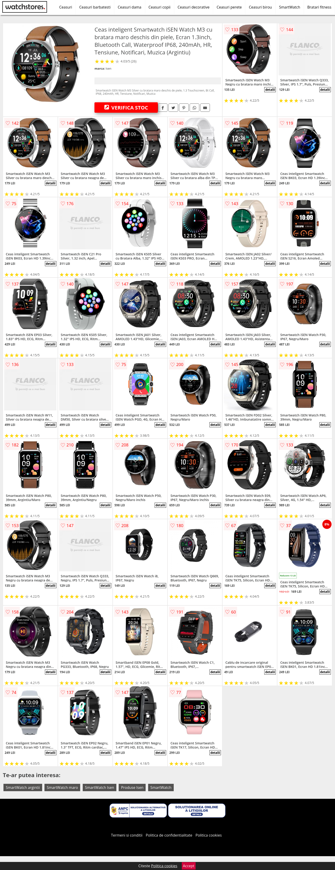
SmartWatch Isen (99, 787)
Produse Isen (132, 787)
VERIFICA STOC (126, 107)
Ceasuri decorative (193, 7)
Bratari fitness (319, 7)
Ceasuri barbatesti (95, 7)
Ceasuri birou (260, 7)
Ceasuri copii (159, 7)
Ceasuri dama (129, 7)
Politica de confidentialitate (169, 835)
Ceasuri (65, 7)
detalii (270, 90)
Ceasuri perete (229, 7)
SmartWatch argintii (23, 787)
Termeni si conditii (127, 835)
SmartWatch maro (62, 787)
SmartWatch (289, 7)
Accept (188, 865)
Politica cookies (209, 835)
